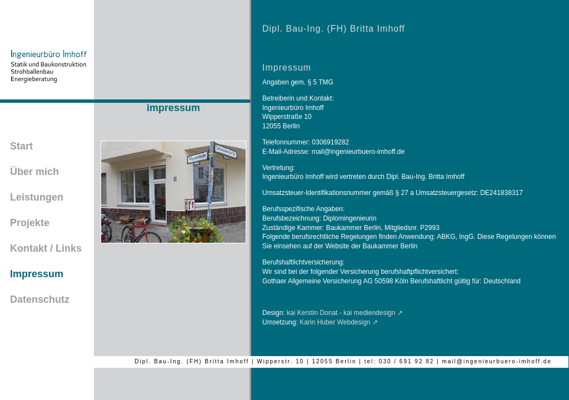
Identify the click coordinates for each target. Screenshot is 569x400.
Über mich (34, 171)
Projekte (29, 222)
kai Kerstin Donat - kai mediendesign (341, 313)
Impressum (36, 273)
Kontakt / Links (46, 248)
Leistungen (36, 197)
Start (21, 146)
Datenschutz (39, 299)
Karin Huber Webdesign (335, 322)
